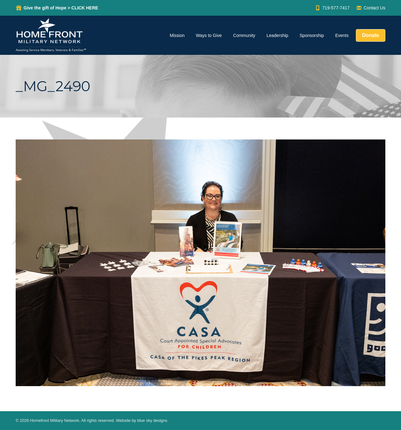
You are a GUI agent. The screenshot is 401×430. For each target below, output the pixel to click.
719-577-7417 (332, 8)
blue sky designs (152, 420)
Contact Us (370, 8)
